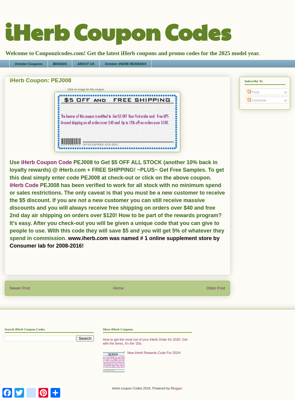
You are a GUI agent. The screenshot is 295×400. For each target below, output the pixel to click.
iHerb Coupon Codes (118, 31)
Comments (256, 100)
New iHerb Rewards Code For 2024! (154, 353)
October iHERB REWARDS (126, 64)
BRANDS (60, 64)
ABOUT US (85, 64)
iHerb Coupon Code (46, 162)
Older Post (215, 288)
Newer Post (20, 288)
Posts (253, 92)
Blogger (176, 388)
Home (118, 288)
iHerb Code (24, 185)
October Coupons (29, 64)
